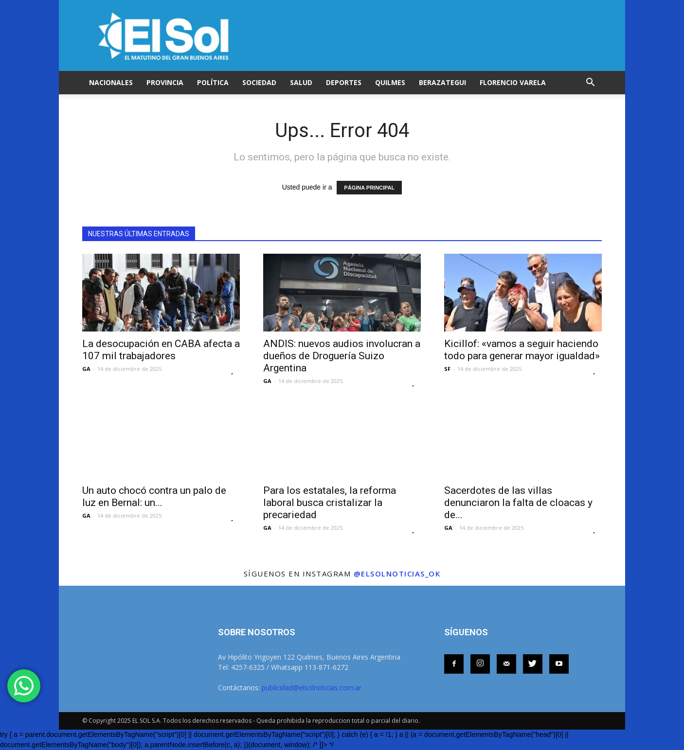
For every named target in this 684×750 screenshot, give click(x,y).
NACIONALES (111, 82)
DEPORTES (343, 82)
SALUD (301, 82)
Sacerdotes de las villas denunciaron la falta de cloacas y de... (518, 503)
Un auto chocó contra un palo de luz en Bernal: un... (154, 496)
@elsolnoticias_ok (397, 573)
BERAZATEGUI (442, 82)
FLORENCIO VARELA (513, 82)
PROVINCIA (164, 82)
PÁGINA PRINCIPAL (369, 188)
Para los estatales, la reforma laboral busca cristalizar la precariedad (329, 503)
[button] (590, 82)
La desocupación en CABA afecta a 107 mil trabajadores (161, 350)
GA (86, 368)
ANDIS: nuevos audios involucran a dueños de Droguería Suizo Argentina (341, 356)
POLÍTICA (213, 82)
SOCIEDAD (259, 82)
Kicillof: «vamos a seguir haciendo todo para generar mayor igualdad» (522, 350)
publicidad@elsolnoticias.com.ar (311, 687)
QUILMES (390, 82)
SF (447, 368)
